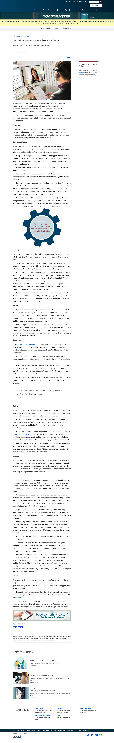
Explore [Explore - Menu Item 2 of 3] (57, 28)
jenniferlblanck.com (50, 640)
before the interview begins (24, 434)
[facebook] (84, 735)
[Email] (21, 627)
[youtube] (69, 57)
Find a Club (72, 1)
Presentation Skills (17, 36)
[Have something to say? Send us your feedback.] (42, 616)
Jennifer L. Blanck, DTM (21, 52)
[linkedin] (67, 57)
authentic (19, 597)
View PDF (92, 17)
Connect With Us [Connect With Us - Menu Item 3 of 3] (68, 28)
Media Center (61, 730)
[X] (16, 627)
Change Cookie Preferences (81, 730)
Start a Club (79, 1)
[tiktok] (66, 57)
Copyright (53, 730)
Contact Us (85, 1)
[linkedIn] (19, 627)
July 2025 (26, 36)
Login (67, 1)
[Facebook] (14, 627)
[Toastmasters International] (17, 5)
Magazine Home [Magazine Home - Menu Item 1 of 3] (45, 28)
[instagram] (70, 57)
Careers (69, 730)
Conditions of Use (31, 730)
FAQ (14, 730)
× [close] (112, 21)
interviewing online (27, 344)
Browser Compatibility (43, 730)
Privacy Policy (21, 730)
